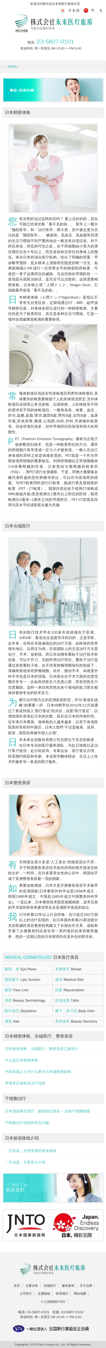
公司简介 (26, 1293)
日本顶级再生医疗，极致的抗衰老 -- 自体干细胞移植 (47, 1111)
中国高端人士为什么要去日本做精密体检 (38, 1071)
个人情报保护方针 (53, 1302)
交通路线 (44, 1293)
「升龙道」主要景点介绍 (25, 1162)
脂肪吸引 (13, 979)
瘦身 (59, 979)
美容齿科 (63, 1021)
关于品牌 (86, 1286)
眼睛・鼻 (13, 969)
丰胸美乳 (63, 969)
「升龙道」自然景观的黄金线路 (31, 1150)
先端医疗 (50, 1286)
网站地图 (80, 1293)
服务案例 (68, 1286)
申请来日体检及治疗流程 (25, 1083)
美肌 (9, 1000)
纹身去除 (63, 1000)
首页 (17, 1286)
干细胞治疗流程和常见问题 (27, 1122)
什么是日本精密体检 (21, 1060)
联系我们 (62, 1293)
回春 (59, 990)
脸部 (9, 990)
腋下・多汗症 (66, 1010)
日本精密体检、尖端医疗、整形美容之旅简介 (42, 1048)
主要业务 (32, 1286)
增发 (9, 1021)
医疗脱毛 (13, 1010)
